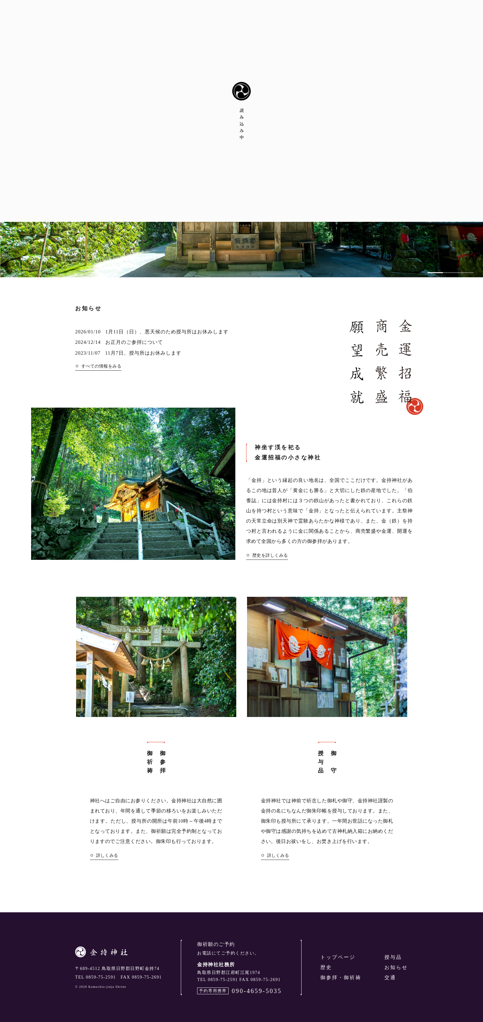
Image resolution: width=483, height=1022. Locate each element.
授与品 (393, 957)
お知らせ (396, 967)
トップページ (337, 957)
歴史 (326, 967)
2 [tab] (450, 273)
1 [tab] (435, 273)
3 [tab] (466, 273)
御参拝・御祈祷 (340, 977)
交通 (390, 977)
